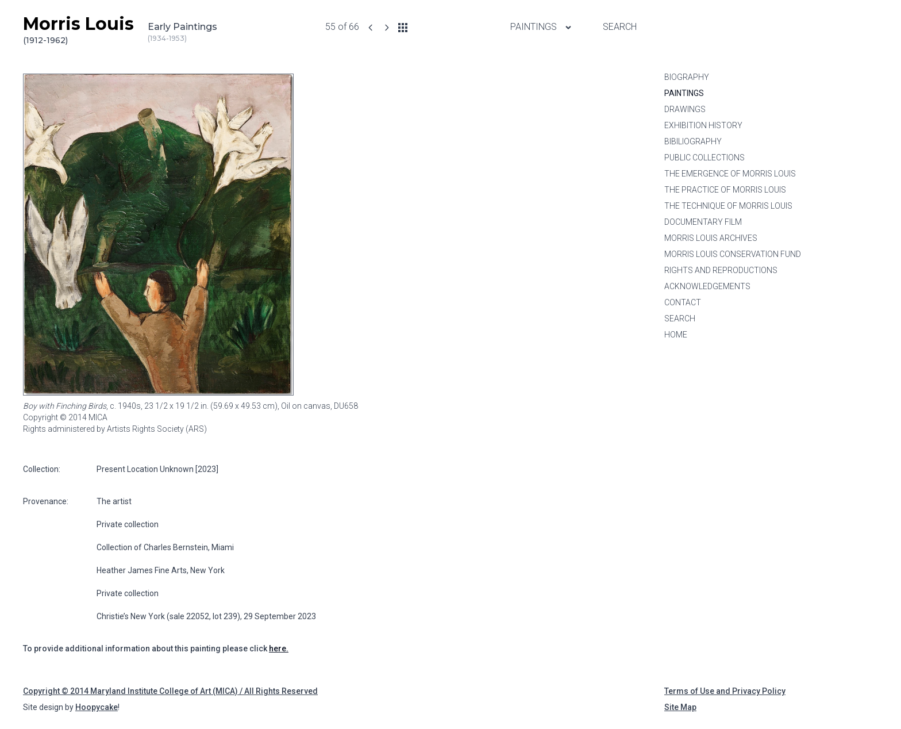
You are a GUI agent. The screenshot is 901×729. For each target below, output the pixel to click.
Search (620, 26)
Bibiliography (693, 141)
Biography (686, 77)
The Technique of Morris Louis (728, 205)
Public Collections (704, 157)
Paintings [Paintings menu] (541, 26)
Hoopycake (96, 707)
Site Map (680, 707)
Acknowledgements (707, 286)
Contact (682, 302)
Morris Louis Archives (710, 238)
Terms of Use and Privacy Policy (725, 691)
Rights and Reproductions (720, 270)
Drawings (685, 109)
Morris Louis (78, 30)
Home (675, 334)
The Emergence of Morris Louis (730, 173)
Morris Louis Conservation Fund (732, 254)
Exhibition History (703, 125)
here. (278, 648)
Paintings (684, 93)
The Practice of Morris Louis (725, 189)
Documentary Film (703, 222)
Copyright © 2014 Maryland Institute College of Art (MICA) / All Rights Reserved (170, 691)
